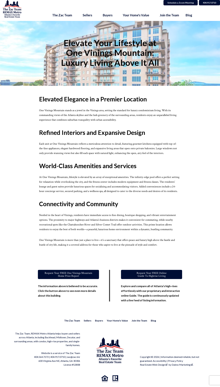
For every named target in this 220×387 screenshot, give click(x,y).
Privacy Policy (175, 360)
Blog (188, 15)
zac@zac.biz (73, 356)
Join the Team (169, 15)
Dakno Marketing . (182, 364)
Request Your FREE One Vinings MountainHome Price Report (68, 274)
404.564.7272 (41, 356)
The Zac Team (72, 320)
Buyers (99, 320)
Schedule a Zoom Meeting (180, 2)
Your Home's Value (117, 320)
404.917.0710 (57, 356)
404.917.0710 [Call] (209, 2)
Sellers (87, 320)
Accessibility (159, 360)
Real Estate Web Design (153, 364)
